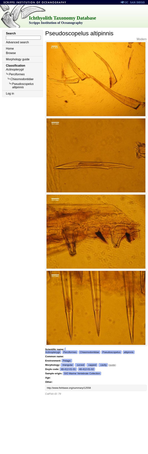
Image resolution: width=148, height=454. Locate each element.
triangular (67, 365)
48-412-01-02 (86, 369)
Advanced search (17, 42)
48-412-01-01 (68, 369)
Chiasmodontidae (20, 79)
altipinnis (129, 352)
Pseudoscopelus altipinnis (21, 85)
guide (112, 365)
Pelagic (67, 360)
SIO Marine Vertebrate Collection (82, 373)
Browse (11, 53)
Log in (10, 93)
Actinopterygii (15, 69)
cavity (103, 365)
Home (10, 48)
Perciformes (15, 74)
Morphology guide (17, 59)
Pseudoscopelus (111, 352)
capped (92, 365)
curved (80, 365)
